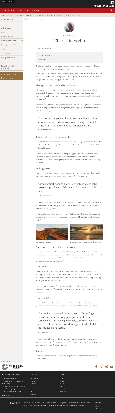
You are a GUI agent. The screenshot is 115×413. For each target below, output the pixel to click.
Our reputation (6, 53)
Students (34, 392)
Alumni (60, 15)
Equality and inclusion (8, 57)
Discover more (41, 355)
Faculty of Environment (10, 378)
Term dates (63, 389)
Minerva (33, 394)
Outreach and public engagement (7, 67)
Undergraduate (6, 28)
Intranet (33, 384)
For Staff (33, 381)
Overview (4, 23)
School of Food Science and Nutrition (14, 386)
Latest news (7, 78)
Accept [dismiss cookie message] (98, 402)
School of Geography (9, 389)
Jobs (61, 386)
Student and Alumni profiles (76, 19)
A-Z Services (34, 378)
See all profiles (43, 48)
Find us (62, 384)
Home (3, 15)
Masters (3, 32)
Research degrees (7, 36)
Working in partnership (46, 15)
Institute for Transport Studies (12, 391)
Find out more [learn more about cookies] (99, 408)
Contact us (76, 15)
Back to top (6, 361)
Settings (97, 406)
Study (9, 15)
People (67, 15)
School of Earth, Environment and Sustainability (21, 10)
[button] (111, 10)
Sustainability (63, 391)
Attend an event (9, 74)
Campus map (63, 381)
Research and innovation (25, 15)
